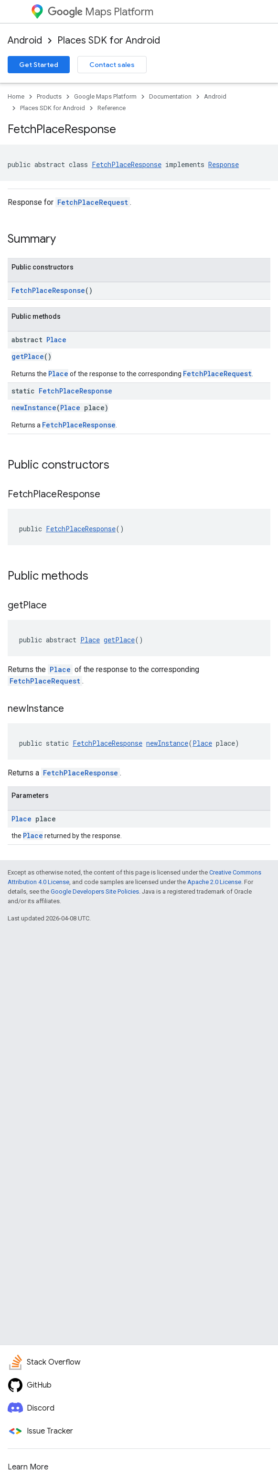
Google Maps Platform (105, 96)
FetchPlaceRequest (92, 202)
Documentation (170, 96)
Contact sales (112, 64)
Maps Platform (100, 11)
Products (49, 96)
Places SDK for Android (108, 40)
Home (16, 96)
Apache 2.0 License (214, 882)
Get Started (38, 64)
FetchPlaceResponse (126, 164)
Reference (111, 108)
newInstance (33, 407)
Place (56, 339)
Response (223, 164)
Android (25, 40)
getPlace (27, 356)
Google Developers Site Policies (95, 891)
